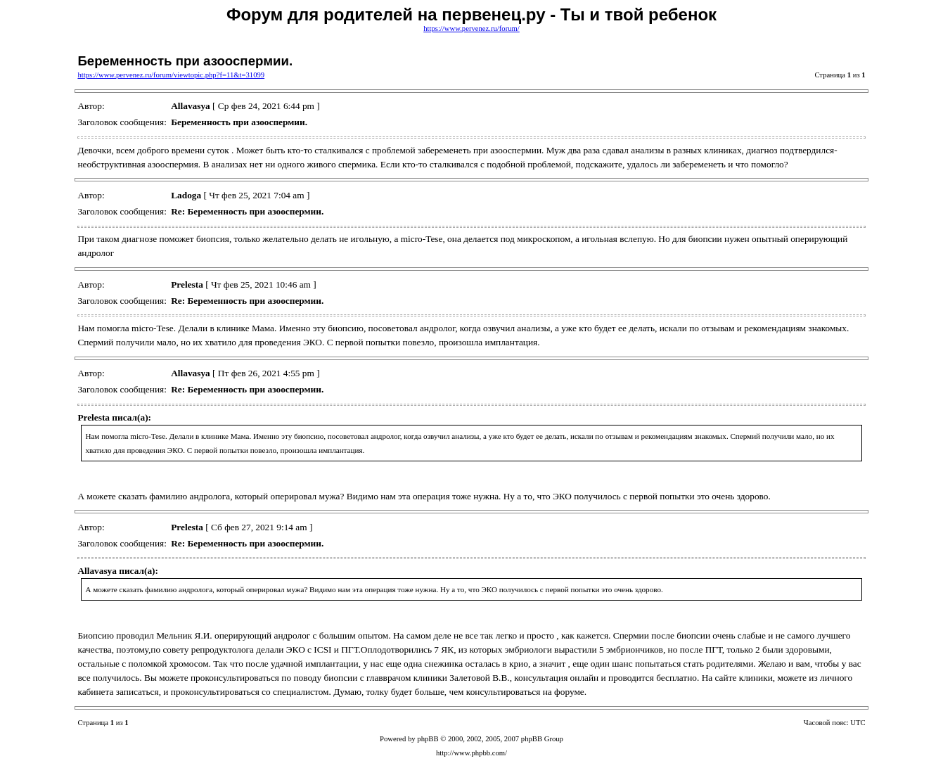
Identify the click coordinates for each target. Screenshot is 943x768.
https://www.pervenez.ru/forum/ (471, 28)
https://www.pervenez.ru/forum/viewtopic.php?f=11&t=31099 (170, 75)
